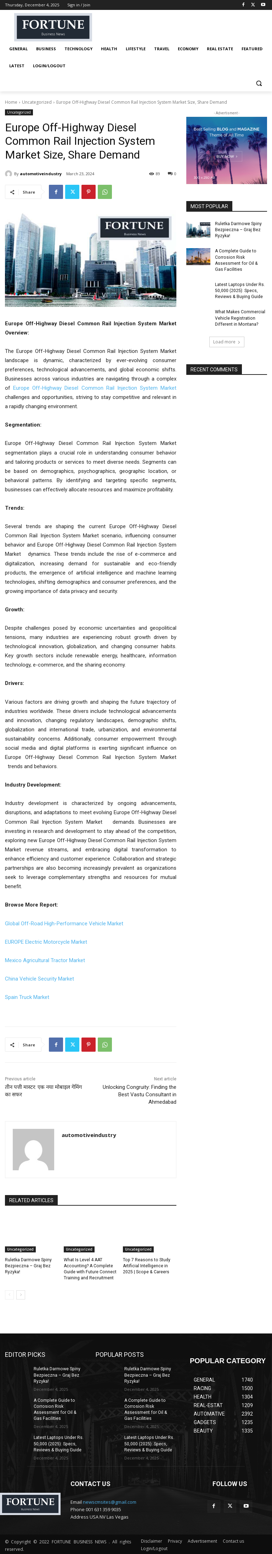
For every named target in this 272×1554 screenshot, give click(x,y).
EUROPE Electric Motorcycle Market (46, 942)
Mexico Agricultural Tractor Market (45, 960)
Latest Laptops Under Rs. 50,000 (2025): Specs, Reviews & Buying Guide (239, 289)
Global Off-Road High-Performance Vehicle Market (64, 923)
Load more (226, 340)
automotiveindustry (41, 173)
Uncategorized (37, 102)
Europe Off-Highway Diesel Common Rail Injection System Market (94, 388)
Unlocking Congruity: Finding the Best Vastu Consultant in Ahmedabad (139, 1094)
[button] (258, 83)
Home (11, 102)
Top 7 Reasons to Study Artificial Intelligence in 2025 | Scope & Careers (146, 1265)
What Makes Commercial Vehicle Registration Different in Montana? (240, 316)
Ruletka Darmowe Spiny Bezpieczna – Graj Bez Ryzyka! (28, 1265)
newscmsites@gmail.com (109, 1500)
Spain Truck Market (27, 997)
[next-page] (20, 1294)
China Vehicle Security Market (39, 979)
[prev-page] (9, 1294)
